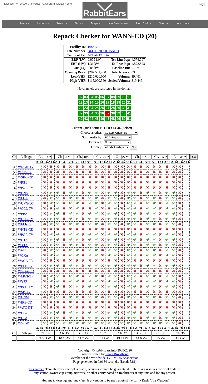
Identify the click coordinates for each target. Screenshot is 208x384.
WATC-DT (25, 307)
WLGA (23, 198)
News (24, 23)
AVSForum (48, 3)
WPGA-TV (25, 234)
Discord (24, 3)
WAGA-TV (25, 260)
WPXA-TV (25, 187)
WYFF (22, 281)
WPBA (22, 214)
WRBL (23, 182)
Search (60, 23)
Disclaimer (36, 369)
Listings (42, 23)
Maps (94, 23)
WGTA (23, 240)
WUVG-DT (26, 203)
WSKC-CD (25, 177)
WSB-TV (24, 292)
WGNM (23, 297)
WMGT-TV (26, 276)
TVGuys (35, 3)
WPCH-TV (25, 287)
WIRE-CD (25, 302)
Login (202, 4)
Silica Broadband (117, 354)
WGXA (23, 255)
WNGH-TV (26, 167)
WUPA (22, 318)
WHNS (23, 193)
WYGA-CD (26, 271)
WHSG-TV (25, 219)
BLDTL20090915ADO (103, 51)
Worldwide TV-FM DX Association (115, 358)
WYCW (23, 323)
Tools (78, 23)
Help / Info (142, 23)
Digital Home (64, 3)
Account (182, 23)
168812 (93, 47)
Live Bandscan (117, 23)
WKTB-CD (26, 229)
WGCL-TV (25, 208)
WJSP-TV (25, 172)
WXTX (23, 245)
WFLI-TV (24, 224)
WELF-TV (25, 266)
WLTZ (22, 313)
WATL (22, 250)
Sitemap (164, 23)
